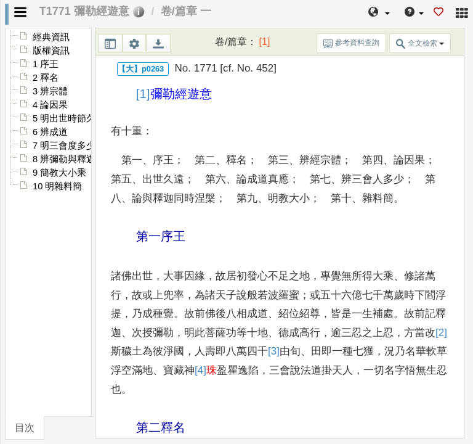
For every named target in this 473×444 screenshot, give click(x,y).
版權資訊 (51, 51)
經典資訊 (51, 37)
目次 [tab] (24, 427)
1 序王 (46, 64)
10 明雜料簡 (57, 186)
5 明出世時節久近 (69, 118)
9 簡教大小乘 (59, 173)
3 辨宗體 (50, 91)
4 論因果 (50, 105)
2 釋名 (46, 78)
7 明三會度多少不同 (73, 145)
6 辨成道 (50, 132)
